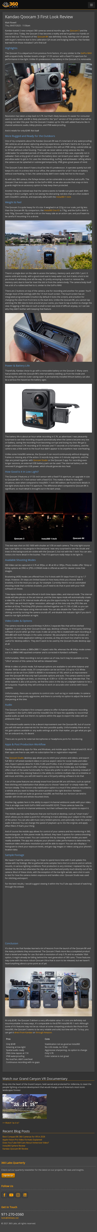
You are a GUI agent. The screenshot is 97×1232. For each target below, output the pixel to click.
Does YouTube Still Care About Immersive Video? (26, 1142)
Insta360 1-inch (63, 196)
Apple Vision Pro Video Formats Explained (22, 1139)
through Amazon (44, 1032)
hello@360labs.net (10, 1218)
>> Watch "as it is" (11, 1122)
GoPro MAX (86, 53)
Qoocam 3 (74, 30)
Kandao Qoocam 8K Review (15, 1148)
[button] (91, 5)
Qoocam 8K (42, 36)
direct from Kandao (23, 1032)
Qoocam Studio (40, 460)
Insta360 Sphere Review (14, 1145)
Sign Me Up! (8, 1175)
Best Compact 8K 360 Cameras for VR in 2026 (24, 1136)
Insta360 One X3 (51, 210)
